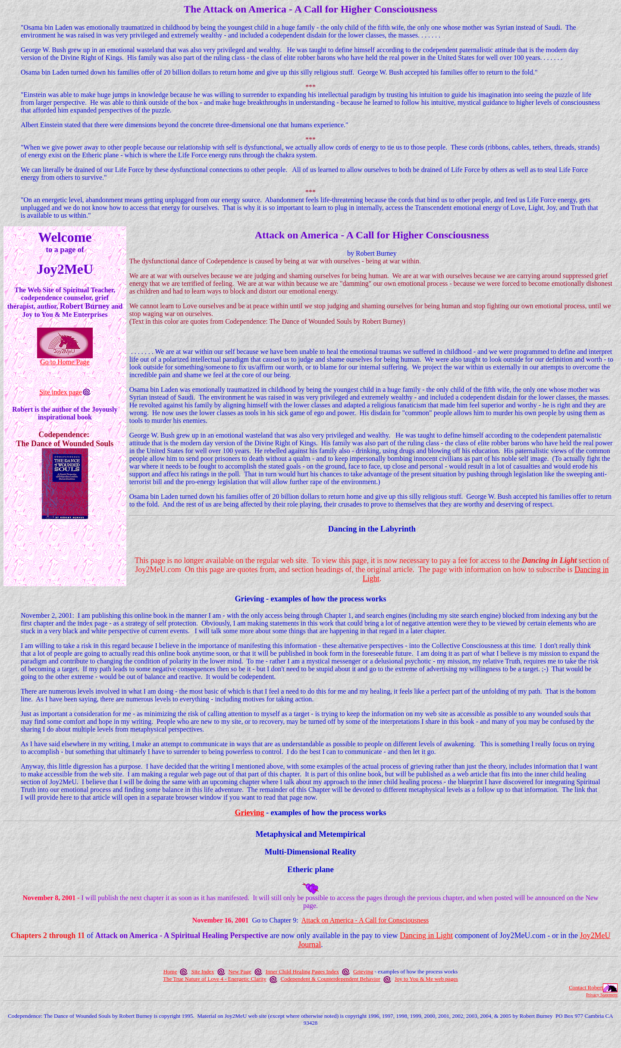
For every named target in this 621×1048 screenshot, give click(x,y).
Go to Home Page (64, 362)
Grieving (249, 812)
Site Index (202, 971)
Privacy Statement (602, 994)
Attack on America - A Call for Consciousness (365, 920)
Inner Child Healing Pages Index (302, 971)
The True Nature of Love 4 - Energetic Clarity (214, 979)
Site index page (60, 392)
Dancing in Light (426, 935)
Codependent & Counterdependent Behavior (330, 979)
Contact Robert (586, 987)
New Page (240, 971)
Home (170, 971)
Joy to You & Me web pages (426, 979)
